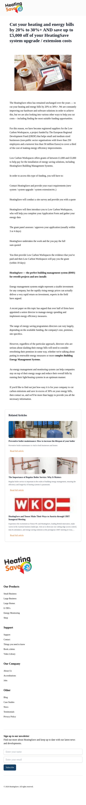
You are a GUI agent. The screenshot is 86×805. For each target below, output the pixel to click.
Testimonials (9, 712)
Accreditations (10, 676)
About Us (8, 671)
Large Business (10, 598)
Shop (6, 618)
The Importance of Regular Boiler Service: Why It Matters (35, 477)
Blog (6, 697)
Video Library (9, 654)
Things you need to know (14, 644)
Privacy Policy (10, 717)
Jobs (5, 680)
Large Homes (9, 603)
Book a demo (9, 649)
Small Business (10, 594)
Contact (7, 639)
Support (7, 635)
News (6, 707)
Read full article (17, 451)
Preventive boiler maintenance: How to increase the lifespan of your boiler (42, 441)
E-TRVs (7, 608)
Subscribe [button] (10, 767)
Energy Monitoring (12, 613)
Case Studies (9, 702)
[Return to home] (14, 8)
